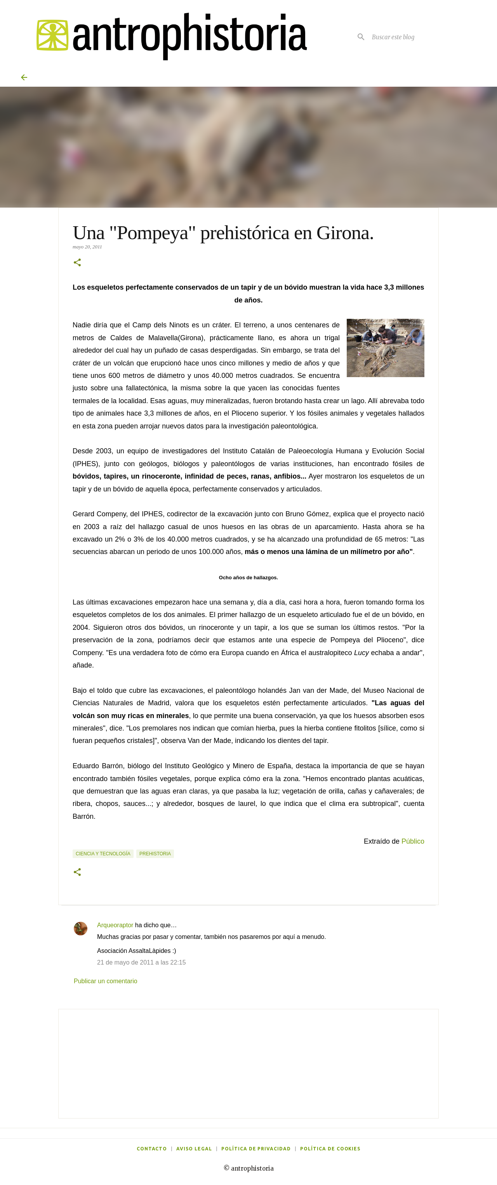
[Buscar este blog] (423, 37)
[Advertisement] (248, 1063)
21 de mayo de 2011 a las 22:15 (141, 962)
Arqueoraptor (115, 925)
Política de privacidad (256, 1148)
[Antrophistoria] (167, 36)
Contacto (152, 1148)
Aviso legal (194, 1148)
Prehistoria (155, 853)
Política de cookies (330, 1148)
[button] (77, 263)
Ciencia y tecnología (103, 853)
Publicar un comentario (105, 981)
